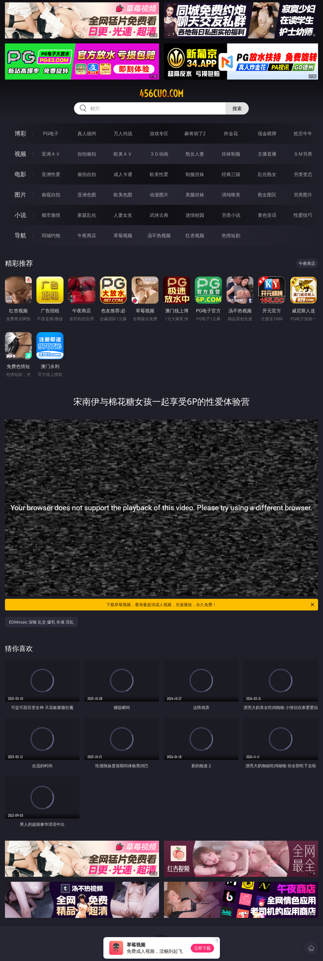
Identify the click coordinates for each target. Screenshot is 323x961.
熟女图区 (267, 194)
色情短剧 (231, 235)
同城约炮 (51, 235)
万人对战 (123, 133)
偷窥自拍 (51, 194)
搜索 (237, 108)
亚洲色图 (86, 194)
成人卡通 (123, 174)
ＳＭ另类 (303, 154)
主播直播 (267, 154)
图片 (20, 194)
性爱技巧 (303, 215)
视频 (20, 154)
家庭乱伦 (86, 215)
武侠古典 (159, 215)
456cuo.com (161, 93)
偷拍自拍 (86, 174)
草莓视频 (123, 235)
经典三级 (231, 174)
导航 (20, 235)
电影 (20, 174)
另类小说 (231, 215)
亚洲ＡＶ (51, 154)
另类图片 (303, 194)
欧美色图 (123, 194)
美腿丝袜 (195, 194)
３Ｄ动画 (159, 154)
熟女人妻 (195, 154)
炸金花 (231, 133)
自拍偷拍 (86, 154)
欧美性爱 (159, 174)
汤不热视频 (159, 235)
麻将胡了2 (195, 133)
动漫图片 (159, 194)
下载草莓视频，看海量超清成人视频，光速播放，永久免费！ (210, 604)
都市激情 (51, 215)
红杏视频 (195, 235)
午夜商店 (86, 235)
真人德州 (86, 133)
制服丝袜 (195, 174)
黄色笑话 (267, 215)
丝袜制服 (231, 154)
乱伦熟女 (267, 174)
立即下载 (202, 948)
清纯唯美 (231, 194)
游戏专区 (159, 133)
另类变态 (303, 174)
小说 (20, 215)
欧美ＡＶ (123, 154)
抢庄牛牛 (303, 133)
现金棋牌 (267, 133)
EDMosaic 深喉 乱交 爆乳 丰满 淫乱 (41, 622)
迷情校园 (195, 215)
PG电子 (51, 133)
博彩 (20, 133)
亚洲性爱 (51, 174)
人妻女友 (123, 215)
